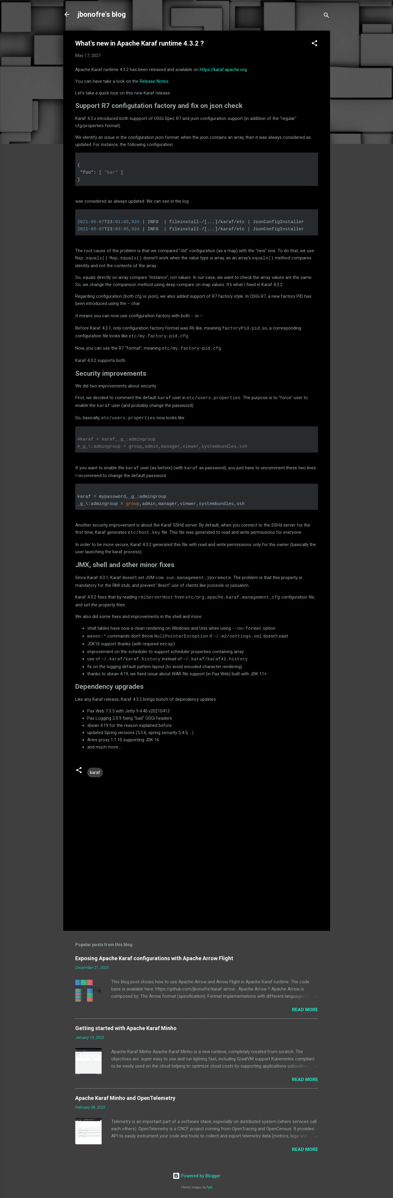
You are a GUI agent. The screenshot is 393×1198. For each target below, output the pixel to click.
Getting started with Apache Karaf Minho (126, 1023)
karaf (95, 767)
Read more (305, 1004)
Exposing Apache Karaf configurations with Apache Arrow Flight (154, 953)
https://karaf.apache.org (223, 69)
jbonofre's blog (102, 14)
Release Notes (154, 81)
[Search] (326, 16)
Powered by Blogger (196, 1170)
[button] (314, 44)
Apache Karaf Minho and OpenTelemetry (125, 1093)
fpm (210, 1182)
